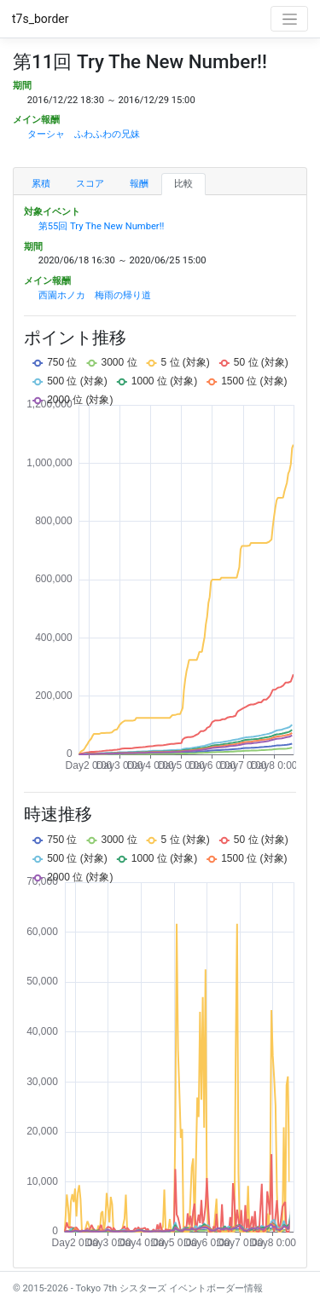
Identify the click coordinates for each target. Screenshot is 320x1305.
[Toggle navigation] (289, 19)
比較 (183, 183)
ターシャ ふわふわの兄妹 (83, 134)
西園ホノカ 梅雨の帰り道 (94, 295)
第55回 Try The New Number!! (101, 226)
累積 (41, 183)
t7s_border (40, 19)
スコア (90, 183)
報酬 (139, 183)
